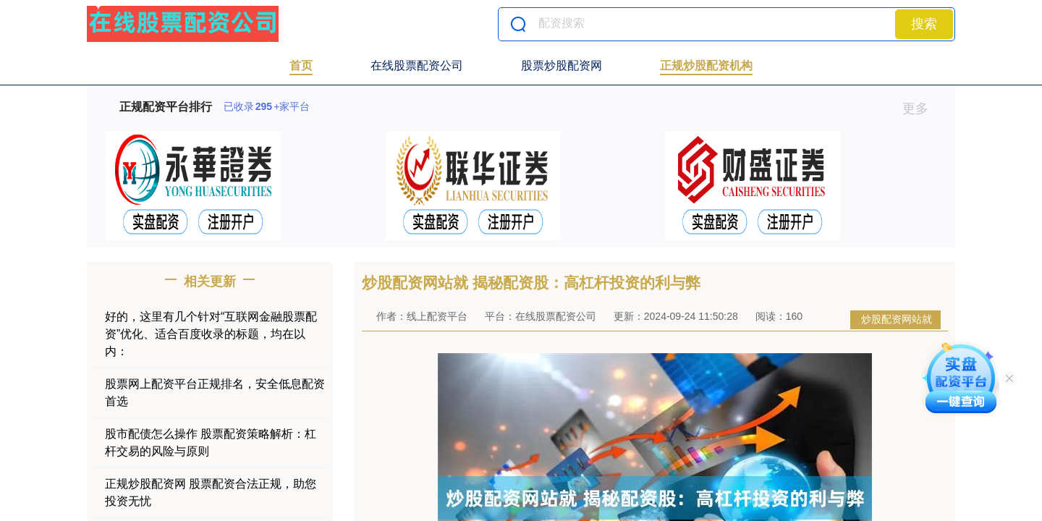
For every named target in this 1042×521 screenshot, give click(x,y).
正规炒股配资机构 (706, 65)
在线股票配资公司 (416, 65)
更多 (921, 108)
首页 (301, 65)
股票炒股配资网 (561, 65)
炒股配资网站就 (896, 319)
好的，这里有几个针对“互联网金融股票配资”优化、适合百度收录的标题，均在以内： (211, 333)
